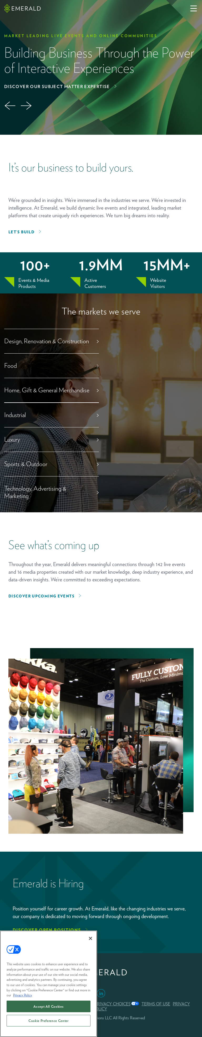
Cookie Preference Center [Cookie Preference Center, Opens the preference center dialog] (48, 1021)
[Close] (90, 938)
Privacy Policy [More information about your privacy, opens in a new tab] (22, 995)
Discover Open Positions (47, 930)
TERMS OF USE (156, 1003)
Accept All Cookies (48, 1006)
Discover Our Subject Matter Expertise (57, 86)
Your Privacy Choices (106, 1003)
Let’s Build (21, 232)
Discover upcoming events (41, 596)
